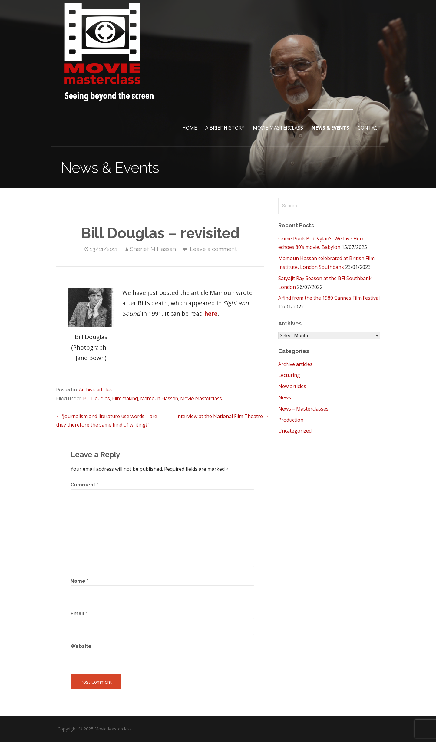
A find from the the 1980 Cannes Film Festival (329, 298)
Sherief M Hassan (153, 249)
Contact (369, 127)
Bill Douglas (96, 398)
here (211, 313)
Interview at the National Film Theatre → (222, 416)
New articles (292, 386)
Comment (84, 485)
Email (79, 613)
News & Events (330, 127)
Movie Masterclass (278, 127)
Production (290, 420)
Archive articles (96, 390)
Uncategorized (295, 430)
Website (81, 646)
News (284, 397)
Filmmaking (125, 398)
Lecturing (289, 375)
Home (189, 127)
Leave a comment (213, 249)
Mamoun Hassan (159, 398)
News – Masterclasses (303, 408)
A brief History (224, 127)
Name (79, 581)
